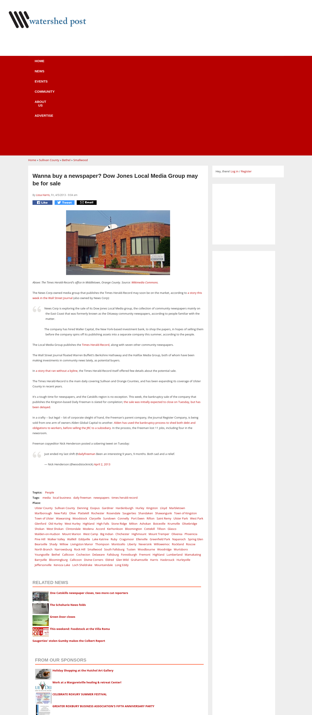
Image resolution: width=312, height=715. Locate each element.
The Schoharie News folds (68, 522)
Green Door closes (62, 534)
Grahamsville (139, 477)
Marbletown (177, 426)
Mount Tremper (159, 452)
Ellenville (142, 457)
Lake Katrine (100, 457)
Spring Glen (195, 457)
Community (131, 64)
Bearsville (41, 462)
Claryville (95, 436)
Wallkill (71, 457)
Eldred (110, 477)
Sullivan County (49, 78)
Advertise (194, 64)
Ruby (114, 457)
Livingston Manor (81, 462)
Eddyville (84, 457)
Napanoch (179, 457)
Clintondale (73, 446)
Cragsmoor (126, 457)
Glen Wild (122, 477)
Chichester (122, 452)
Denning (82, 426)
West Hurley (72, 441)
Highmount (139, 452)
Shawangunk (163, 431)
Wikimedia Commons (145, 200)
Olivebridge (189, 441)
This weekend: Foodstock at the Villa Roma (80, 546)
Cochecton (83, 472)
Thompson (102, 462)
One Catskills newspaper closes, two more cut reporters (89, 511)
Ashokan (145, 441)
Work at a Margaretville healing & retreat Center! (86, 600)
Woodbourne (146, 467)
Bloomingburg (58, 477)
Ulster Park (180, 436)
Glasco (172, 446)
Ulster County (44, 426)
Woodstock (80, 436)
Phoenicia (191, 452)
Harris (154, 477)
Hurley (140, 426)
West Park (196, 436)
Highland (88, 441)
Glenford (40, 441)
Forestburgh (129, 472)
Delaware (98, 472)
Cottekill (149, 446)
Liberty (131, 462)
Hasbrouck (167, 477)
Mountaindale (103, 483)
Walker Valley (56, 457)
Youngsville (42, 472)
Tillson (161, 446)
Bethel (66, 78)
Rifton (150, 436)
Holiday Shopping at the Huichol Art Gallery (83, 588)
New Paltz (60, 431)
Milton (133, 441)
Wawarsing (63, 436)
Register (246, 89)
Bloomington (133, 446)
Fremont (145, 472)
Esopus (95, 426)
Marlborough (43, 431)
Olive (72, 431)
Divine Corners (93, 477)
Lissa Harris (43, 112)
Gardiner (108, 426)
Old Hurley (55, 441)
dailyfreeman (86, 372)
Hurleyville (183, 477)
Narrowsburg (63, 467)
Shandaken (145, 431)
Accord (100, 446)
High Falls (103, 441)
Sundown (109, 436)
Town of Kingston (185, 431)
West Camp (90, 452)
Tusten (131, 467)
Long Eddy (122, 483)
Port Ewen (138, 436)
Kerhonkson (115, 446)
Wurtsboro (181, 467)
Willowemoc (162, 462)
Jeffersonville (43, 483)
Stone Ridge (119, 441)
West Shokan (55, 446)
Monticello (118, 462)
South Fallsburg (114, 467)
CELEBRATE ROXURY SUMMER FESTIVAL (79, 612)
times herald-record (125, 415)
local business (62, 415)
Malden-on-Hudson (47, 452)
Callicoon (68, 472)
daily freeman (82, 415)
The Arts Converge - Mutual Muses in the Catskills (87, 636)
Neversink (145, 462)
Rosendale (113, 431)
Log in (234, 89)
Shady (53, 462)
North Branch (43, 467)
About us (163, 64)
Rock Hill (79, 467)
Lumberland (175, 472)
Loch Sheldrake (82, 483)
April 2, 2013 (102, 382)
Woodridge (164, 467)
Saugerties (129, 431)
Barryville (41, 477)
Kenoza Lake (62, 483)
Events (100, 64)
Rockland (178, 462)
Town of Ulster (44, 436)
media (46, 415)
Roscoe (190, 462)
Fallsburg (113, 472)
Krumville (173, 441)
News (76, 64)
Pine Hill (40, 457)
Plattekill (83, 431)
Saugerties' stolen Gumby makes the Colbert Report (68, 558)
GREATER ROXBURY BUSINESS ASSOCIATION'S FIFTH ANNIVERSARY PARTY (103, 624)
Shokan (39, 446)
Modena (88, 446)
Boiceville (159, 441)
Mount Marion (71, 452)
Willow (64, 462)
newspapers (101, 415)
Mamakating (193, 472)
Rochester (97, 431)
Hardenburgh (124, 426)
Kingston (152, 426)
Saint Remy (164, 436)
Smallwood (80, 78)
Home (52, 64)
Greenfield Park (160, 457)
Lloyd (163, 426)
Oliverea (177, 452)
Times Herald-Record (95, 262)
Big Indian (106, 452)
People (49, 410)
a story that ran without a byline (57, 288)
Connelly (123, 436)
